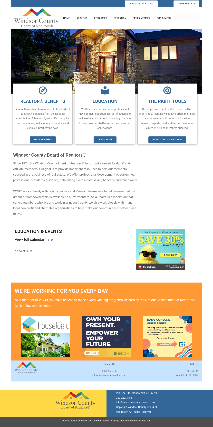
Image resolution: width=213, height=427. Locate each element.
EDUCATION (120, 18)
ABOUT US (82, 18)
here (49, 239)
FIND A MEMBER (141, 18)
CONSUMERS (164, 18)
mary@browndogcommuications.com (132, 420)
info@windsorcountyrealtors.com (109, 375)
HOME (66, 18)
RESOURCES (100, 18)
